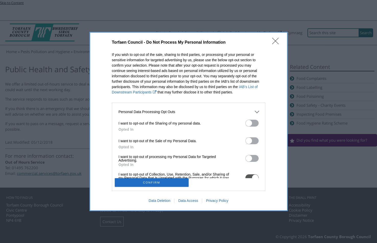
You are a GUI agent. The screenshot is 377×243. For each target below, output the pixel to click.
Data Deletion (159, 201)
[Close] (277, 42)
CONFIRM (151, 183)
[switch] (252, 123)
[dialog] (188, 122)
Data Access (188, 201)
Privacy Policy (217, 201)
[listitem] (189, 112)
